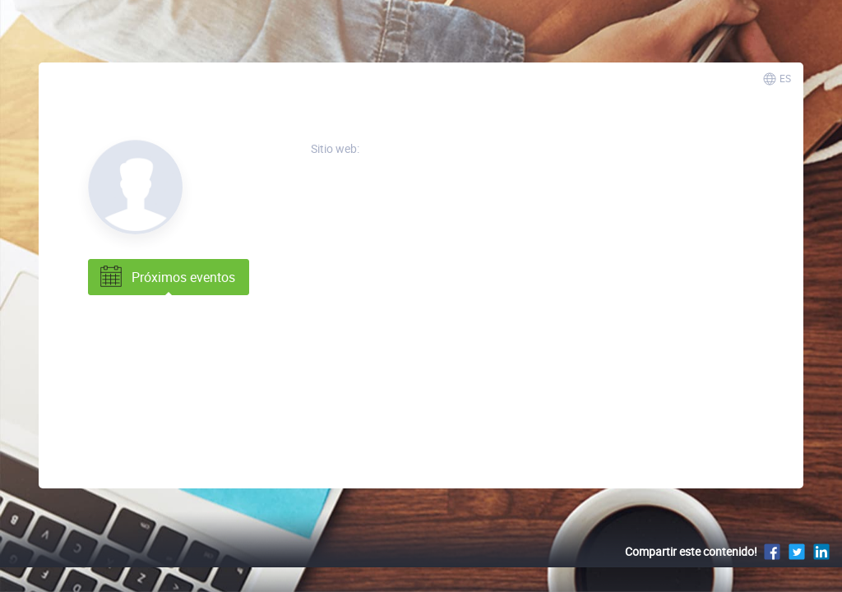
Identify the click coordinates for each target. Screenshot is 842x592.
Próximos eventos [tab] (166, 277)
